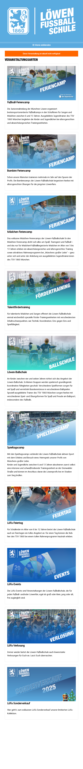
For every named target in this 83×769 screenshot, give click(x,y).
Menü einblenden (42, 45)
